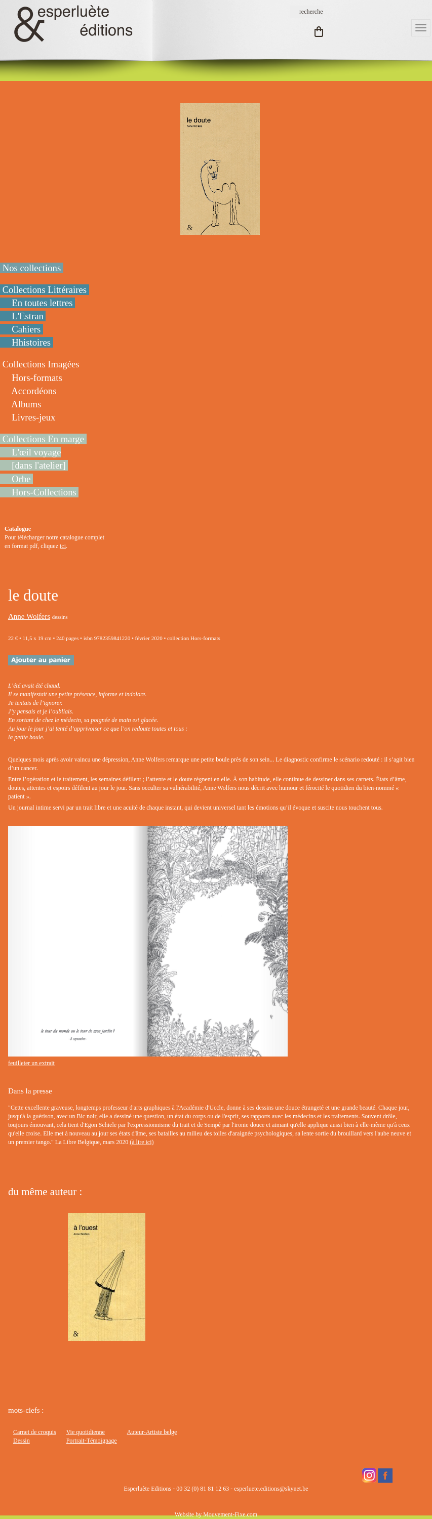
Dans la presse (30, 1091)
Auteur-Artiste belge (152, 1432)
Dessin (21, 1440)
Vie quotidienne (85, 1432)
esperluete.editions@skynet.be (271, 1488)
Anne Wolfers (29, 616)
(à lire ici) (141, 1142)
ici (63, 546)
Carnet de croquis (34, 1432)
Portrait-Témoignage (91, 1440)
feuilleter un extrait (31, 1063)
